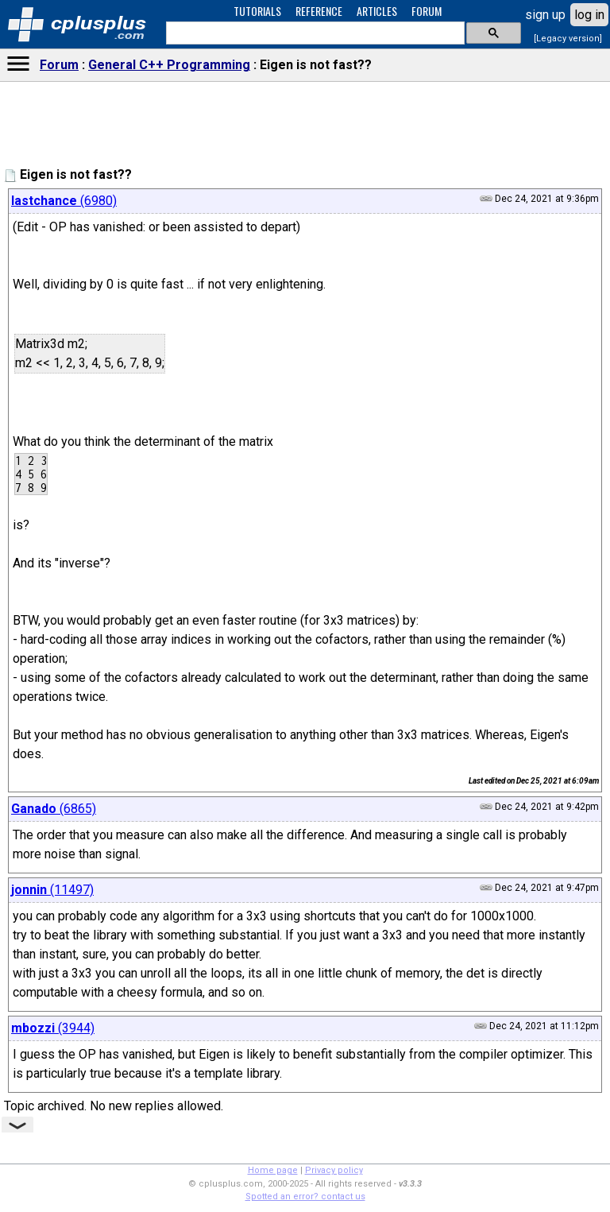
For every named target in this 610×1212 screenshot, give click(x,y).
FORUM (426, 10)
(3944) (53, 1028)
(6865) (53, 808)
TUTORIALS (257, 10)
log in (589, 14)
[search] (314, 33)
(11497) (52, 889)
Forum (59, 64)
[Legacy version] (568, 38)
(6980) (64, 200)
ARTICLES (377, 10)
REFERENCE (318, 10)
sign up (545, 14)
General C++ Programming (169, 64)
